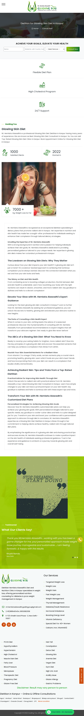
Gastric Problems (53, 683)
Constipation (51, 646)
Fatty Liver (8, 662)
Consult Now (47, 28)
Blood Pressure (10, 667)
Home (35, 28)
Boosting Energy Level (55, 615)
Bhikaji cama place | (49, 698)
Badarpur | (27, 698)
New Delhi (10, 556)
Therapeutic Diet (11, 675)
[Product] (55, 49)
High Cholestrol (10, 654)
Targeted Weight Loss (55, 582)
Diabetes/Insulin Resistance (58, 607)
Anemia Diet (51, 658)
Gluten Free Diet (11, 683)
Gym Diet (50, 667)
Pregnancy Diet (10, 679)
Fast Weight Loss (53, 594)
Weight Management (55, 598)
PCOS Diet (8, 642)
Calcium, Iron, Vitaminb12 (56, 627)
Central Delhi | (69, 698)
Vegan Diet (50, 662)
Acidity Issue (51, 675)
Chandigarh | (5, 701)
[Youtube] (14, 624)
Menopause (9, 671)
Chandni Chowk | (17, 701)
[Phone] (80, 539)
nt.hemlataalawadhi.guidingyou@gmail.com (23, 607)
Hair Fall (49, 642)
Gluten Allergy (52, 679)
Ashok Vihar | (17, 698)
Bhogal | (60, 698)
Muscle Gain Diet (11, 658)
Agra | (2, 698)
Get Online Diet (81, 676)
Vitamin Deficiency (54, 619)
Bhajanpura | (36, 698)
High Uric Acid (52, 671)
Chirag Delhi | (28, 701)
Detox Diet (50, 650)
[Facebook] (4, 624)
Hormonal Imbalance (55, 611)
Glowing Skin (51, 654)
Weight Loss (51, 586)
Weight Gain (51, 590)
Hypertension (9, 650)
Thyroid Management (55, 603)
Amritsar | (8, 698)
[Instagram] (9, 624)
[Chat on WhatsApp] (59, 712)
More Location (44, 701)
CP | (35, 701)
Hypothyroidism (10, 646)
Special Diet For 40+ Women (58, 623)
